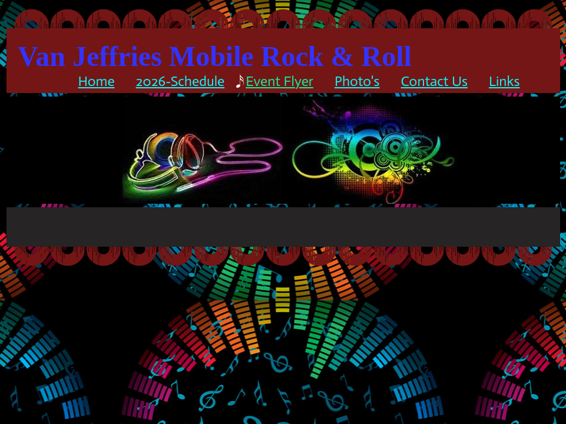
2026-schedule (180, 81)
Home (96, 81)
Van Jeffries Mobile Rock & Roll (215, 56)
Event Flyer (279, 81)
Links (504, 81)
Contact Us (434, 81)
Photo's (357, 81)
